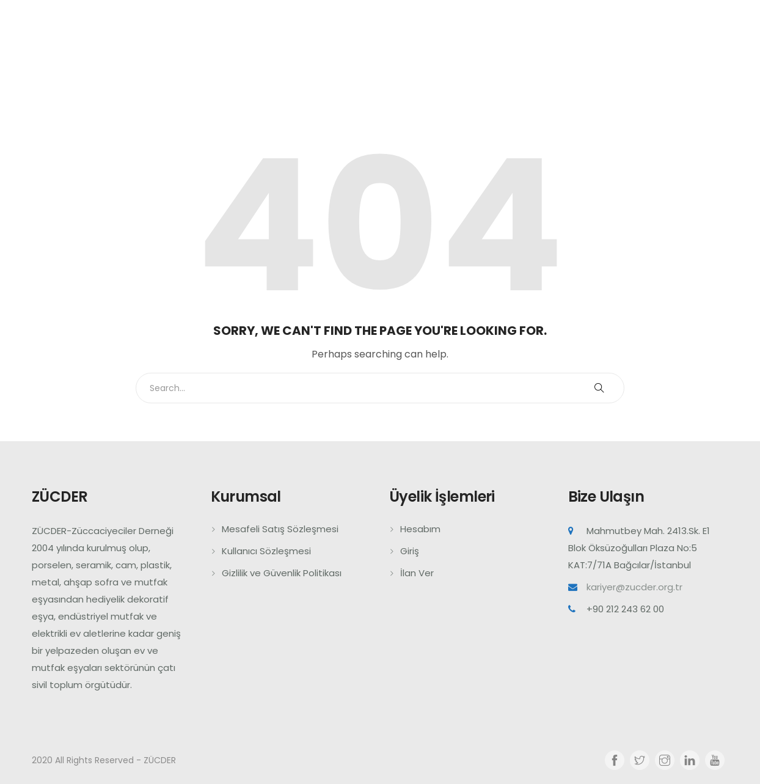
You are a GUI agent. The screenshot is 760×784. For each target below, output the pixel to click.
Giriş (409, 550)
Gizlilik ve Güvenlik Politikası (282, 572)
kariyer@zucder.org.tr (634, 587)
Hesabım (420, 528)
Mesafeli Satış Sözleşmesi (280, 528)
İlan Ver (417, 572)
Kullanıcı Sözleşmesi (266, 550)
